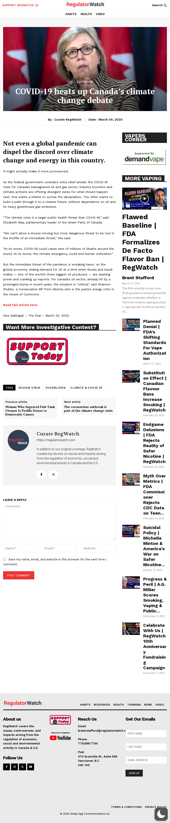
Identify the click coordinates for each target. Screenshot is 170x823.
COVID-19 (85, 82)
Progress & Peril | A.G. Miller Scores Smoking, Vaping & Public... (155, 594)
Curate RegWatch (67, 119)
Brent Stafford (138, 277)
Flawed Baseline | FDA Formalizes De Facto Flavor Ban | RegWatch (143, 242)
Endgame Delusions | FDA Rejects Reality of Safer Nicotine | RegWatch (154, 443)
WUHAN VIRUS (29, 387)
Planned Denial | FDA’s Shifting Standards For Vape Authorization (154, 340)
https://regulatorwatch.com (56, 440)
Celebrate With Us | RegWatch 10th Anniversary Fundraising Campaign (154, 646)
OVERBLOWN (55, 387)
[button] (160, 5)
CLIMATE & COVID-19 (86, 387)
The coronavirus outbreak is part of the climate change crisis (88, 409)
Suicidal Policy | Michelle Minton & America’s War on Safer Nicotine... (154, 546)
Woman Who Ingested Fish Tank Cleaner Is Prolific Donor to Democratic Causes (30, 410)
